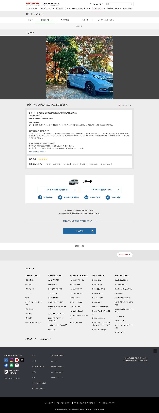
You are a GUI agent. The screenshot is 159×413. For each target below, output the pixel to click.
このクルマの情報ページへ (101, 190)
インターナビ (119, 332)
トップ (30, 20)
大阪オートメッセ (76, 306)
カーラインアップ (32, 275)
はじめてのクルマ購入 (55, 302)
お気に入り (52, 329)
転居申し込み (120, 321)
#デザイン (43, 151)
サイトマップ (49, 403)
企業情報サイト (56, 377)
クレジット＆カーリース (56, 313)
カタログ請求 (95, 197)
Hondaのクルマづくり (79, 275)
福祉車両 (28, 318)
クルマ (34, 355)
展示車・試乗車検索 (71, 197)
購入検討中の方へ (55, 275)
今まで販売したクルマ (33, 322)
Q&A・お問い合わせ (57, 355)
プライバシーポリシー (63, 403)
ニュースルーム (56, 372)
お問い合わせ (127, 8)
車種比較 (28, 313)
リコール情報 (119, 316)
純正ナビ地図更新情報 (122, 298)
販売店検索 (48, 197)
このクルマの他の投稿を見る (58, 190)
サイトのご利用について (106, 403)
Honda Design (76, 311)
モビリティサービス (38, 388)
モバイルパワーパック (39, 383)
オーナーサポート (122, 275)
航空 (33, 377)
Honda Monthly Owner (57, 325)
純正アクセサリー (54, 298)
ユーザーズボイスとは (106, 20)
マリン (34, 372)
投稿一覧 (79, 26)
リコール (53, 361)
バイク (34, 361)
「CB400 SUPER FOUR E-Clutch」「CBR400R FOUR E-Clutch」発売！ (135, 359)
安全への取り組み (76, 322)
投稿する (79, 231)
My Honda (45, 339)
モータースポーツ (56, 366)
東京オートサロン (76, 302)
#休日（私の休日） (34, 151)
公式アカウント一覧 (11, 378)
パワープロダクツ (38, 366)
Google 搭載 (74, 298)
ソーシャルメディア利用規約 (83, 403)
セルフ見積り (116, 197)
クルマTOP (29, 268)
